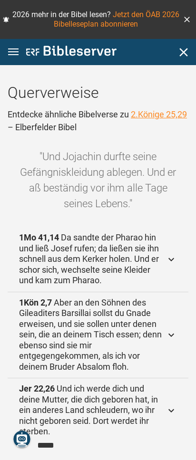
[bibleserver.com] (71, 52)
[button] (187, 19)
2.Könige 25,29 (159, 114)
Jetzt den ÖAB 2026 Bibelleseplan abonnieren (116, 19)
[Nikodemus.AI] (21, 439)
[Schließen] (183, 52)
